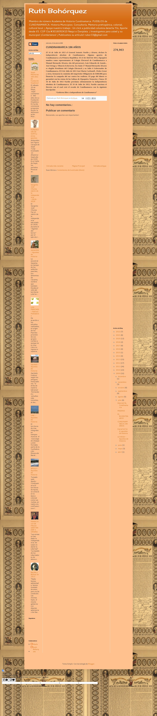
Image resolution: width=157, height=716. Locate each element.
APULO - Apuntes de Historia (34, 471)
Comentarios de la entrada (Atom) (70, 170)
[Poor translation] (12, 680)
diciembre (122, 376)
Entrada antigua (100, 166)
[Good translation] (5, 680)
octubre (121, 387)
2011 (118, 366)
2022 (118, 331)
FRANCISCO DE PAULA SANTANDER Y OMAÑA (34, 526)
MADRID (121, 410)
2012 (118, 363)
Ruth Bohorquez (36, 649)
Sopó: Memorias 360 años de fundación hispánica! (35, 77)
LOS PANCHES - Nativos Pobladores (35, 311)
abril (120, 452)
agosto (121, 396)
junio (120, 445)
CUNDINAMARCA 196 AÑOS (123, 423)
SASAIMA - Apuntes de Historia (35, 253)
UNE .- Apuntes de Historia (34, 418)
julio (120, 400)
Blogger (91, 664)
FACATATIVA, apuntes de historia (123, 431)
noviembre (122, 382)
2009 (118, 373)
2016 (118, 349)
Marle (35, 644)
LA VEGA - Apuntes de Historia (123, 438)
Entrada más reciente (55, 166)
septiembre (122, 391)
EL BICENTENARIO (123, 416)
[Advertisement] (120, 87)
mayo (120, 448)
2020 (118, 338)
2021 (118, 335)
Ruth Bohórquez (58, 11)
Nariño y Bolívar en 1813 (35, 574)
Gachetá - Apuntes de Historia (35, 367)
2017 (118, 345)
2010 (118, 370)
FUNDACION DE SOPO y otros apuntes (35, 133)
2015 (118, 352)
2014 (118, 356)
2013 (118, 359)
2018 (118, 342)
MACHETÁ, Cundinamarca (123, 405)
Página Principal (78, 166)
